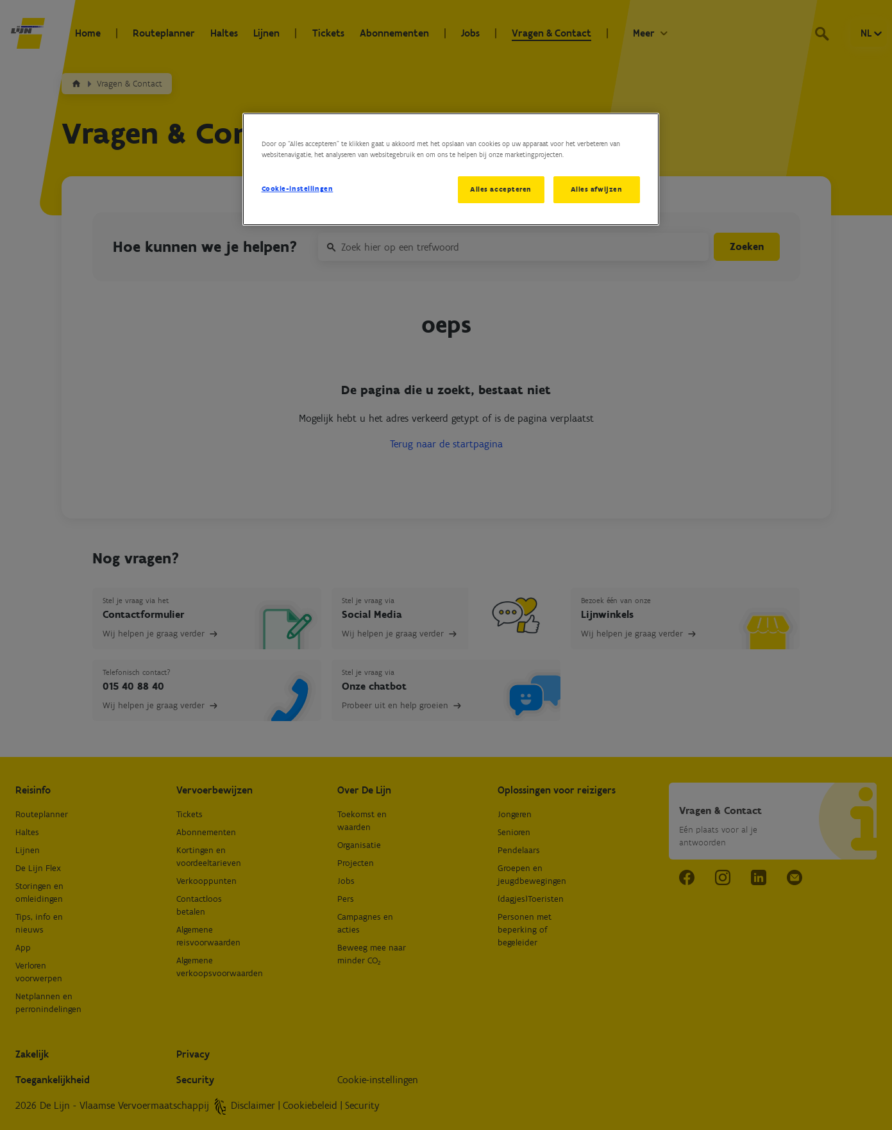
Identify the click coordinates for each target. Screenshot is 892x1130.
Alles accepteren (501, 189)
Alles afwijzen (597, 189)
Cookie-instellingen (297, 188)
